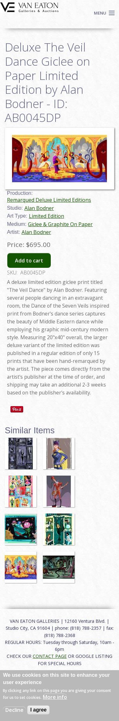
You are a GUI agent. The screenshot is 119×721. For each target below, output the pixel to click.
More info (55, 697)
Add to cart (29, 260)
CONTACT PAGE (50, 656)
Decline (14, 709)
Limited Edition (46, 216)
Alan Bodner (39, 208)
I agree (38, 709)
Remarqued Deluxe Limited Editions (49, 199)
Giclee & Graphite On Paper (60, 224)
